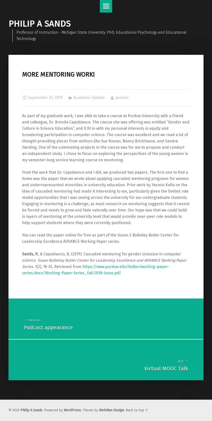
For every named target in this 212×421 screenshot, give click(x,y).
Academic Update (89, 97)
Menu (106, 6)
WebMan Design (111, 410)
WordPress (72, 410)
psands (122, 97)
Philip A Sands (31, 410)
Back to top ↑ (137, 410)
